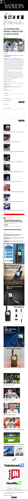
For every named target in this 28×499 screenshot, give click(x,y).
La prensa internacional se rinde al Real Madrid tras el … (14, 201)
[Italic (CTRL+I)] (5, 109)
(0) (4, 53)
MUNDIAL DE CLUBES (10, 489)
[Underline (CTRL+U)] (7, 109)
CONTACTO (10, 13)
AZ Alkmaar (6, 71)
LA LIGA (20, 488)
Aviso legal (5, 495)
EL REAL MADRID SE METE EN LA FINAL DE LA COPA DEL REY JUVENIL (14, 429)
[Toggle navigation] (2, 1)
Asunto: (6, 104)
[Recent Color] (8, 109)
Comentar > (22, 214)
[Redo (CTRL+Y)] (20, 109)
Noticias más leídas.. (18, 229)
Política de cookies (9, 495)
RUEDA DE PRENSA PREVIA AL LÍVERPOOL (10, 414)
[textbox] (14, 114)
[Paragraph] (12, 109)
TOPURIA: (6, 225)
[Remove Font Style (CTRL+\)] (10, 109)
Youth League (17, 59)
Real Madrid (15, 58)
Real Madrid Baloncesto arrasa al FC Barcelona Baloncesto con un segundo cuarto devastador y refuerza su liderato (13, 235)
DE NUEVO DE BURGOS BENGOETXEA (9, 385)
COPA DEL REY (16, 488)
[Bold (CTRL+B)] (4, 109)
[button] (6, 53)
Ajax (16, 77)
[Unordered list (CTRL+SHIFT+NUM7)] (15, 109)
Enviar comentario (21, 120)
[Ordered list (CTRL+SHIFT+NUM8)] (14, 109)
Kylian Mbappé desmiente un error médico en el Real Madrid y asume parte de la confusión (14, 238)
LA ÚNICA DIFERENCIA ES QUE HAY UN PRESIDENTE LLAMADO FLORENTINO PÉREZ (13, 221)
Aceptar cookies (14, 497)
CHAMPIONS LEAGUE (10, 488)
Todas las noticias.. (6, 20)
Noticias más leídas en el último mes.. (9, 229)
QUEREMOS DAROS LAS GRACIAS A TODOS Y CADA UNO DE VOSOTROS (14, 444)
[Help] (22, 109)
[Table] (17, 109)
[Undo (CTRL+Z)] (19, 109)
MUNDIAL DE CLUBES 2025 (17, 489)
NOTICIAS (7, 13)
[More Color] (9, 109)
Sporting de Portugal (17, 69)
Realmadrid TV (7, 56)
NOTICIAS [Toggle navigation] (2, 11)
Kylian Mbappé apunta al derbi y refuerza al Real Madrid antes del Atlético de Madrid (13, 241)
